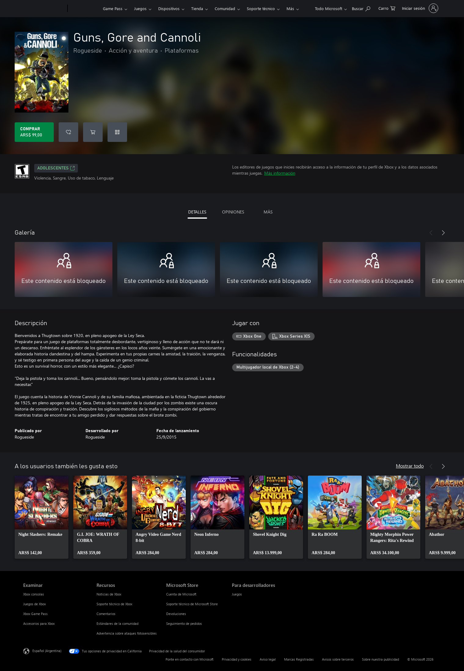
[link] (41, 517)
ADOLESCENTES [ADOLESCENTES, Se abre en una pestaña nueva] (56, 168)
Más (290, 8)
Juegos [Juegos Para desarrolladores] (237, 594)
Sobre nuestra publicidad (380, 659)
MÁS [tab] (268, 212)
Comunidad (225, 8)
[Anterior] (431, 232)
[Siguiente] (443, 232)
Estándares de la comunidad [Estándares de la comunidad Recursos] (117, 623)
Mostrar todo (410, 465)
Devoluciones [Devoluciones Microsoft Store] (176, 614)
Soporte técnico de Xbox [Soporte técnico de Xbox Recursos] (114, 604)
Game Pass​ (112, 8)
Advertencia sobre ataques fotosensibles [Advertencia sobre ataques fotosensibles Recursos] (127, 633)
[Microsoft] (44, 8)
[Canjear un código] (117, 132)
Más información (279, 173)
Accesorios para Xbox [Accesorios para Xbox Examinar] (39, 623)
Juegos (140, 8)
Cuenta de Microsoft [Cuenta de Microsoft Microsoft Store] (181, 594)
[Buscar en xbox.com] (361, 8)
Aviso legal (268, 659)
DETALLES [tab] (197, 212)
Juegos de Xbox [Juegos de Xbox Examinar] (34, 604)
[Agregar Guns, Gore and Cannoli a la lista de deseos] (68, 132)
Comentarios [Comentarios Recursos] (106, 614)
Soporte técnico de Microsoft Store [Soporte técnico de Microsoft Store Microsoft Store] (192, 604)
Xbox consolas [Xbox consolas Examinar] (33, 594)
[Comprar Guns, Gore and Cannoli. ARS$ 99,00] (34, 132)
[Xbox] (84, 8)
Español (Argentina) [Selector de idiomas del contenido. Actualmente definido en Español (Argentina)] (46, 651)
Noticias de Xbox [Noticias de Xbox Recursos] (109, 594)
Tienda (197, 8)
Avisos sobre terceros (338, 659)
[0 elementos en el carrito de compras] (386, 8)
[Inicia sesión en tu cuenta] (419, 8)
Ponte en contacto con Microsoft (190, 659)
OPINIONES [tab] (233, 212)
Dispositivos (169, 8)
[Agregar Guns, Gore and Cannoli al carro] (93, 132)
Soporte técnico (261, 8)
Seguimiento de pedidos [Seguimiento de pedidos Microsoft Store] (184, 623)
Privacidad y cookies (236, 659)
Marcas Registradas (299, 659)
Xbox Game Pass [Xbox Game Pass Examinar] (35, 614)
